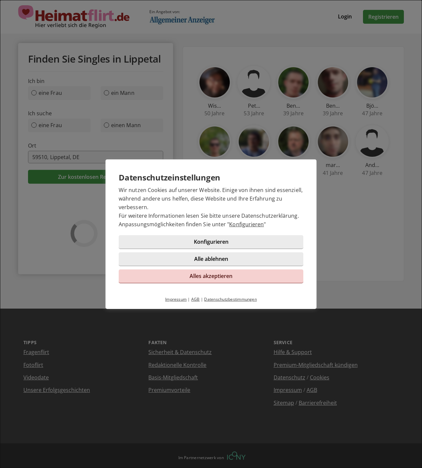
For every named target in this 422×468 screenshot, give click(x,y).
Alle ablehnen (211, 258)
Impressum (176, 299)
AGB (195, 299)
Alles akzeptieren (211, 276)
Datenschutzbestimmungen (230, 299)
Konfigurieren (246, 224)
